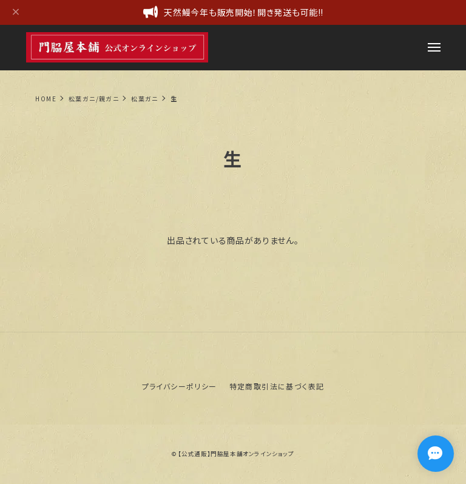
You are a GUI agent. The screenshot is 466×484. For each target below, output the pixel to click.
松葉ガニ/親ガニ (94, 99)
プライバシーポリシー (179, 386)
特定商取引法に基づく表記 (277, 386)
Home (45, 99)
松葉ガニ (144, 99)
